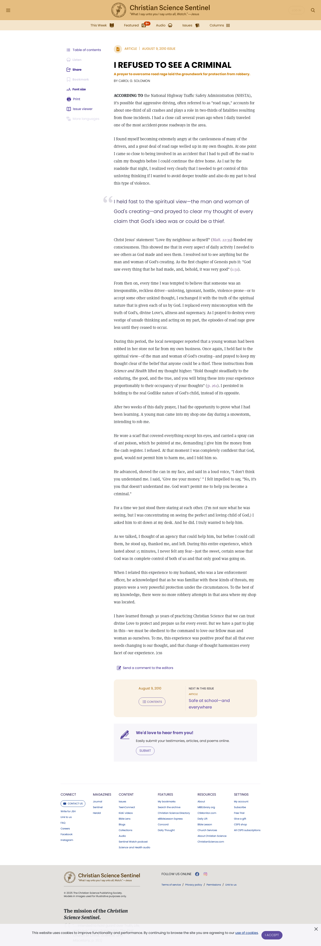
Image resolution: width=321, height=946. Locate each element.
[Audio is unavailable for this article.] (75, 60)
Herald (97, 808)
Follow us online (176, 869)
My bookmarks (166, 796)
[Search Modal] (313, 10)
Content (126, 789)
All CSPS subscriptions (247, 825)
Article (128, 48)
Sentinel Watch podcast (133, 836)
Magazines (102, 789)
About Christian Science (212, 831)
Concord (163, 819)
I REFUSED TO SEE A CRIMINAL (170, 65)
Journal (97, 796)
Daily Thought (166, 825)
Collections (125, 825)
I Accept (272, 935)
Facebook (66, 829)
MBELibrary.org (206, 802)
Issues (122, 796)
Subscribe (240, 802)
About (201, 796)
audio (134, 842)
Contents (150, 701)
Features (165, 789)
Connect (68, 789)
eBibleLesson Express (170, 813)
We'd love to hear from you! (162, 727)
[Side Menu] (8, 10)
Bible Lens (124, 813)
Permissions (214, 879)
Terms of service (171, 879)
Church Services (207, 825)
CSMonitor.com (207, 808)
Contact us (73, 798)
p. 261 (210, 385)
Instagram (67, 835)
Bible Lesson (205, 819)
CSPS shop (240, 819)
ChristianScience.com (211, 836)
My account (241, 796)
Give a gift (240, 813)
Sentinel (98, 802)
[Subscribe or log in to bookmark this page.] (78, 79)
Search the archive (169, 802)
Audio (122, 831)
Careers (65, 823)
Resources (207, 789)
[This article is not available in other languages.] (84, 119)
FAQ (63, 818)
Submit (143, 745)
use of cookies (246, 933)
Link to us (66, 812)
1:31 (225, 269)
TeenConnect (127, 802)
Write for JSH (68, 806)
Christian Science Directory (174, 808)
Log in (296, 10)
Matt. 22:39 (219, 239)
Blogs (122, 819)
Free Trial (239, 808)
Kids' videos (126, 808)
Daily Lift (202, 813)
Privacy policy (193, 879)
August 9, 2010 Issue (156, 48)
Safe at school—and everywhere (220, 701)
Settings (241, 789)
